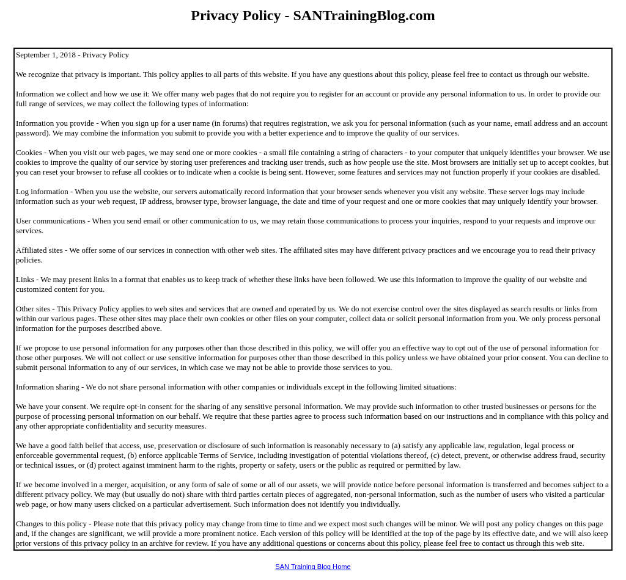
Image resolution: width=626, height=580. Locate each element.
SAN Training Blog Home (313, 566)
